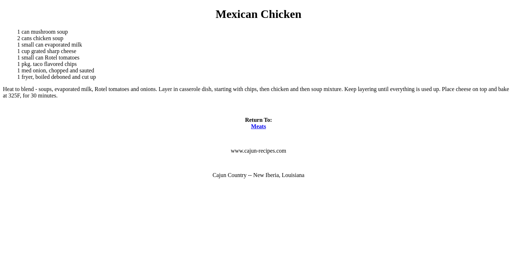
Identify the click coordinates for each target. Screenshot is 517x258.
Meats (258, 126)
